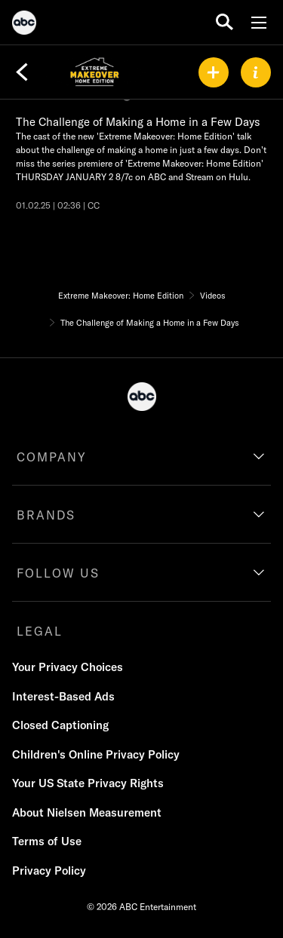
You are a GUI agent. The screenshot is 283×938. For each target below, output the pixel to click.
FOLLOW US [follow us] (58, 573)
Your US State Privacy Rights (88, 783)
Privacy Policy (49, 870)
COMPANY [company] (52, 457)
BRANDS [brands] (46, 515)
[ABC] (24, 25)
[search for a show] (224, 22)
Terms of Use (47, 841)
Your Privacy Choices (67, 667)
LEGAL (40, 631)
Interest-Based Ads (63, 696)
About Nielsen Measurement (86, 812)
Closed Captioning (60, 725)
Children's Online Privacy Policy (96, 754)
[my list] (213, 72)
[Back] (22, 72)
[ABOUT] (256, 72)
